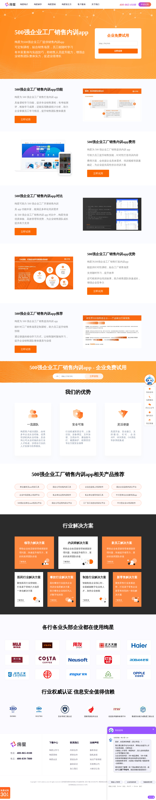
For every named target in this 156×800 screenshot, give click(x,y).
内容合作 (74, 750)
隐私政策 (94, 755)
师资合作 (74, 755)
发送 (150, 797)
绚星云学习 (54, 750)
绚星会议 (53, 759)
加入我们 (74, 769)
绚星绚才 (24, 4)
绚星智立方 (67, 4)
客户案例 (81, 4)
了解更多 (22, 562)
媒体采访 (74, 764)
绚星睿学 (38, 4)
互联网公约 (95, 764)
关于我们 (95, 4)
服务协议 (94, 750)
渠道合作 (74, 759)
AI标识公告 (95, 769)
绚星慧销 (52, 4)
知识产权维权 (96, 759)
